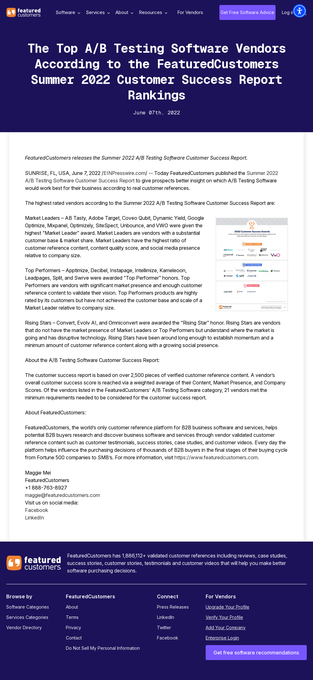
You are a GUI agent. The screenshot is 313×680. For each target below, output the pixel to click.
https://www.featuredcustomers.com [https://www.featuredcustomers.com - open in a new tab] (216, 457)
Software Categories (27, 607)
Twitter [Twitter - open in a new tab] (164, 627)
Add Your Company (226, 627)
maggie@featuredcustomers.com (62, 495)
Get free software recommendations (256, 652)
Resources (152, 12)
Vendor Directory (24, 627)
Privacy (73, 627)
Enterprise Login (222, 637)
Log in (288, 12)
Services (97, 12)
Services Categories (27, 617)
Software (67, 12)
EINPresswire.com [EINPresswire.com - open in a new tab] (124, 173)
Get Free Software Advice (247, 12)
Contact (74, 637)
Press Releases (173, 607)
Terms (72, 617)
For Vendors (190, 12)
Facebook (36, 510)
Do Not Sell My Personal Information (103, 648)
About (123, 12)
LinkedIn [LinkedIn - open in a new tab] (165, 617)
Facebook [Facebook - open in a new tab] (167, 637)
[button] (299, 11)
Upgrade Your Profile (227, 607)
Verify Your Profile (224, 617)
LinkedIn (34, 517)
